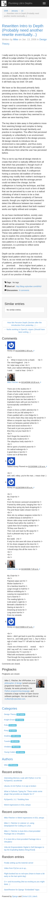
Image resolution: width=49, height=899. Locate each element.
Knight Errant (14, 720)
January (14, 11)
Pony (10, 730)
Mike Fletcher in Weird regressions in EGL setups (24, 818)
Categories (9, 708)
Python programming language (17, 691)
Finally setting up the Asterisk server (18, 863)
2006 (6, 11)
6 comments (24, 290)
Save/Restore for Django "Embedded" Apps (21, 890)
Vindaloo (12, 747)
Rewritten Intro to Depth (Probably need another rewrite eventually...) (22, 30)
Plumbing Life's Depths (20, 3)
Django (15, 896)
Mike (15, 39)
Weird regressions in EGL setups (17, 805)
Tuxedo (11, 741)
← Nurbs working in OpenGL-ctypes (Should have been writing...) (24, 330)
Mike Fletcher (12, 382)
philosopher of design (13, 683)
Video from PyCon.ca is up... (15, 868)
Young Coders (14, 752)
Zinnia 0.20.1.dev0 (29, 896)
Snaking (12, 736)
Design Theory (14, 714)
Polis (10, 725)
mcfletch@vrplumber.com (15, 699)
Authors (7, 759)
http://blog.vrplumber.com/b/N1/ (29, 286)
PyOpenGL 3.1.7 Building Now (16, 799)
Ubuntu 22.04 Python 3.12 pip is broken (20, 786)
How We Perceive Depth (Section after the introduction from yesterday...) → (24, 324)
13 (22, 11)
